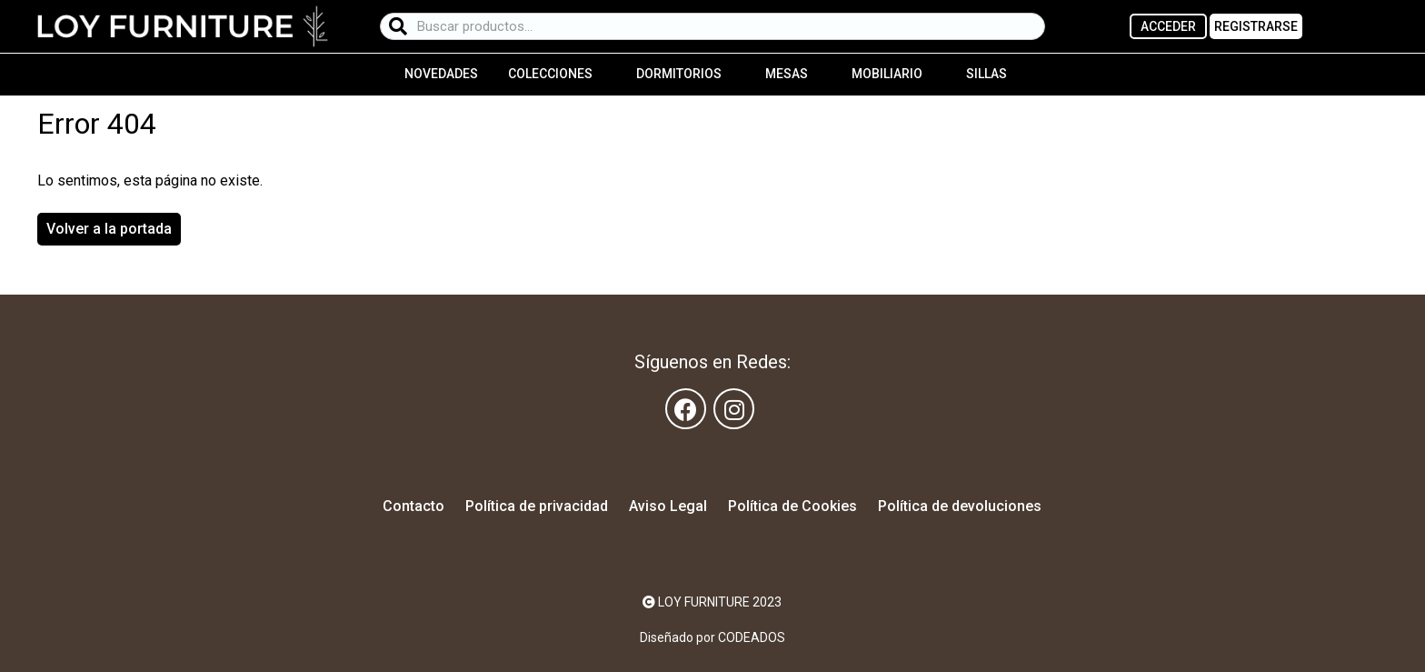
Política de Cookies (792, 506)
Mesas (786, 73)
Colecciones (550, 73)
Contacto (413, 506)
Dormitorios (679, 73)
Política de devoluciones (959, 506)
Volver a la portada (109, 228)
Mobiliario (887, 73)
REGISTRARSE (1256, 26)
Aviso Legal (668, 506)
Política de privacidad (536, 506)
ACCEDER (1168, 26)
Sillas (986, 73)
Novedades (441, 73)
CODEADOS (751, 637)
